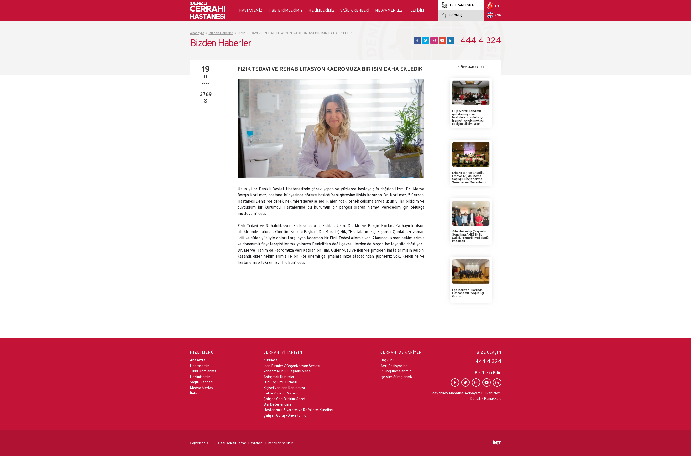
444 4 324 (480, 40)
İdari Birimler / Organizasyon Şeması (292, 365)
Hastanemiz (250, 10)
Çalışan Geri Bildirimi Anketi (285, 398)
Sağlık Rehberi (354, 10)
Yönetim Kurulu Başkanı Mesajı (288, 371)
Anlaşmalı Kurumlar (279, 376)
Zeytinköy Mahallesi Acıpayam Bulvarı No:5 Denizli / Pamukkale (466, 396)
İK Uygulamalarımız (395, 371)
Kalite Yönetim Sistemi (281, 393)
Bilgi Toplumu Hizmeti (280, 382)
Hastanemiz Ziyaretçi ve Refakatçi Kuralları (298, 409)
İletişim (416, 10)
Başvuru (387, 360)
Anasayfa (197, 360)
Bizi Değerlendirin (277, 404)
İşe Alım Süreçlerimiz (396, 376)
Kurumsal (271, 360)
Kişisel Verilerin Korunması (284, 387)
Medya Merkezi (389, 10)
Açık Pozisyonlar (393, 365)
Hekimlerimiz (322, 10)
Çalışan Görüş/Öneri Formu (285, 415)
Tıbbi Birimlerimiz (285, 10)
